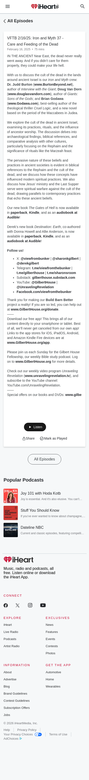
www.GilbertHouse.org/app (28, 342)
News (50, 625)
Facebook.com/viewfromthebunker (44, 292)
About (8, 672)
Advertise (10, 679)
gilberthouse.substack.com (53, 277)
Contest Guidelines (17, 700)
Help (7, 730)
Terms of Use (58, 734)
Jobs (7, 715)
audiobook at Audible (24, 241)
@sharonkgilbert (65, 258)
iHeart (8, 625)
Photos (50, 653)
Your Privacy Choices (23, 734)
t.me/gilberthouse (30, 273)
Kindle (34, 212)
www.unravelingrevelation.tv (47, 376)
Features (52, 632)
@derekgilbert (28, 263)
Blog (7, 686)
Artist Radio (11, 646)
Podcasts (10, 639)
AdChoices (13, 738)
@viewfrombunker (35, 258)
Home (50, 679)
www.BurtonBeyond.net (53, 84)
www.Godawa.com (22, 103)
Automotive (53, 672)
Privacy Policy (27, 730)
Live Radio (11, 632)
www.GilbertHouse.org (33, 361)
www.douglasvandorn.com (29, 94)
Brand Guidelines (15, 693)
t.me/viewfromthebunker (51, 268)
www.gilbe (73, 395)
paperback (19, 212)
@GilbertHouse (44, 282)
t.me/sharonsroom (61, 273)
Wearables (53, 686)
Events (50, 639)
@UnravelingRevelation (35, 287)
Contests (52, 646)
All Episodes (20, 21)
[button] (35, 427)
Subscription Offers (17, 708)
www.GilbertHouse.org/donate (34, 309)
